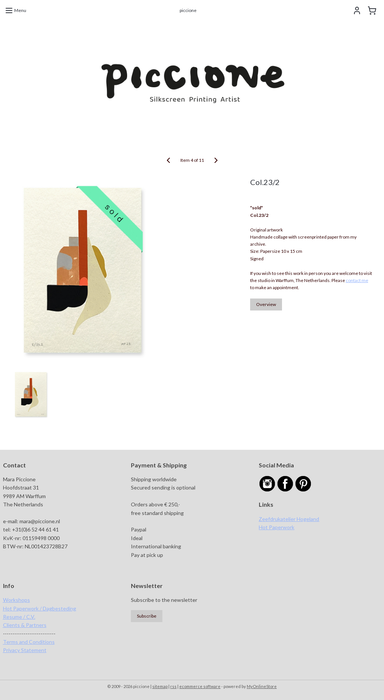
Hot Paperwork (276, 527)
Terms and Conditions (29, 642)
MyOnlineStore (262, 686)
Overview (266, 304)
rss (173, 686)
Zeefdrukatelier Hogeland (289, 519)
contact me (357, 280)
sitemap (160, 686)
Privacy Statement (24, 650)
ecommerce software (199, 686)
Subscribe (146, 616)
